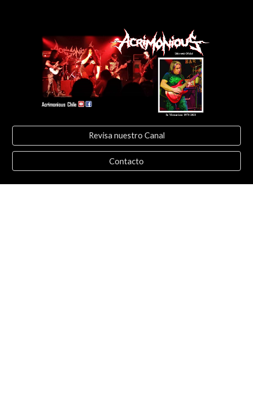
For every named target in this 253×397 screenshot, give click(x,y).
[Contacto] (126, 161)
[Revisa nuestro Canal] (126, 135)
